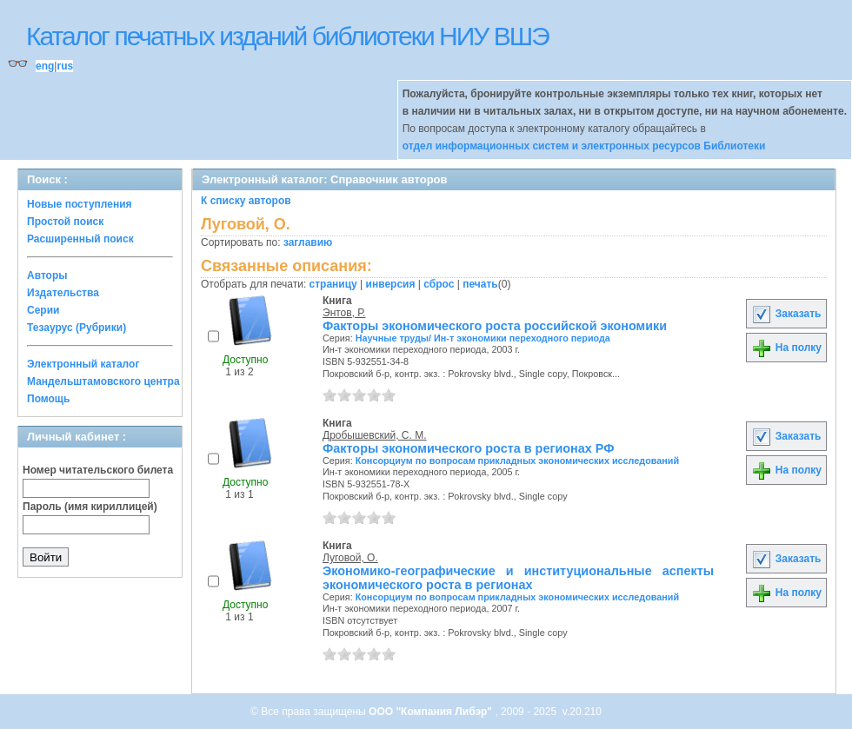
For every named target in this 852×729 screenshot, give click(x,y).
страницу (333, 284)
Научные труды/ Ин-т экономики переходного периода (483, 338)
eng (45, 66)
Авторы (47, 275)
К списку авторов (246, 201)
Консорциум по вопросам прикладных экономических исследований (517, 460)
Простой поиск (65, 221)
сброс (438, 284)
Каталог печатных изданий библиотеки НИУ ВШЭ (287, 36)
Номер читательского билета (98, 470)
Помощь (48, 399)
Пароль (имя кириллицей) (90, 506)
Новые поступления (79, 204)
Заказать (786, 314)
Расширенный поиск (80, 239)
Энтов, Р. (344, 313)
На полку (786, 347)
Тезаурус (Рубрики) (76, 327)
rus (65, 66)
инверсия (391, 284)
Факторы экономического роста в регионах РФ (468, 448)
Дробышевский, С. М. (375, 435)
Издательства (63, 293)
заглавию (307, 242)
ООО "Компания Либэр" (432, 712)
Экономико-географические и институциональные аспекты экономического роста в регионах (518, 578)
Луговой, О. (350, 558)
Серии (43, 310)
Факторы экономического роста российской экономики (495, 326)
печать (480, 284)
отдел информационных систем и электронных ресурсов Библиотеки (584, 146)
